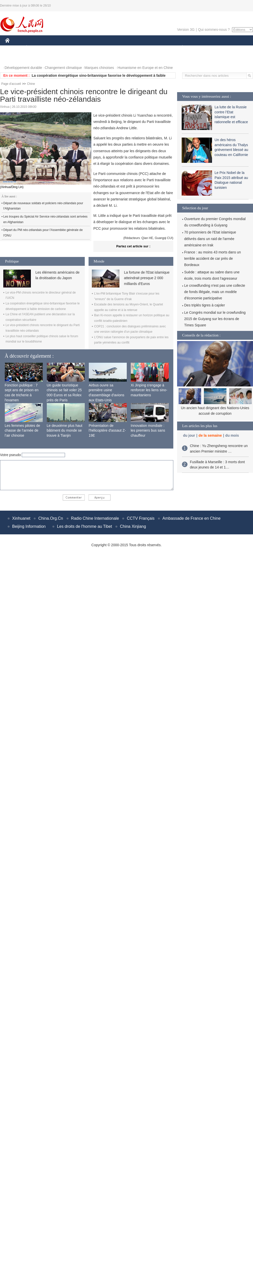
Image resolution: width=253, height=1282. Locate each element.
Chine (31, 84)
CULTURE (125, 47)
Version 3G (186, 30)
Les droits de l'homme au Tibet (84, 526)
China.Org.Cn (50, 518)
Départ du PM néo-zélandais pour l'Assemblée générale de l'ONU (43, 232)
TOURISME (221, 47)
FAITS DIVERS (152, 47)
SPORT (200, 47)
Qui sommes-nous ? (214, 30)
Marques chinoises (99, 68)
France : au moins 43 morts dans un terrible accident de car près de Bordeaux (212, 258)
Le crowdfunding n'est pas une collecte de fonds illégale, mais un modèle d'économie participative (214, 291)
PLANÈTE (180, 47)
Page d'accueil (11, 84)
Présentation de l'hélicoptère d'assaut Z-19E (107, 430)
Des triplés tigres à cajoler (204, 305)
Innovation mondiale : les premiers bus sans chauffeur (148, 430)
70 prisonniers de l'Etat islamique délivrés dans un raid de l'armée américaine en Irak (210, 238)
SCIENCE (102, 47)
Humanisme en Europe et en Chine (145, 68)
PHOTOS (15, 58)
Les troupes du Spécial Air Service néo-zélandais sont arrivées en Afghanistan (45, 219)
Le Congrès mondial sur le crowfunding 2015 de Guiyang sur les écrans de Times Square (215, 318)
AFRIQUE (80, 47)
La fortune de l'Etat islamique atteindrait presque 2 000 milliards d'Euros (147, 278)
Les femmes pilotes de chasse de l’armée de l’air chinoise (22, 430)
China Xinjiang (133, 526)
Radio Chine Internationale (95, 518)
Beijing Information (29, 526)
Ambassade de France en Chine (191, 518)
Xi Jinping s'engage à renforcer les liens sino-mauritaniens (149, 390)
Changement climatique (63, 68)
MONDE (58, 47)
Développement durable (23, 68)
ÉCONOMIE (35, 47)
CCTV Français (140, 518)
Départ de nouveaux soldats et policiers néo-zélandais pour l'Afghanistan (43, 206)
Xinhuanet (21, 518)
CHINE (14, 47)
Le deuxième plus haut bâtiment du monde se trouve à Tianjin (64, 430)
